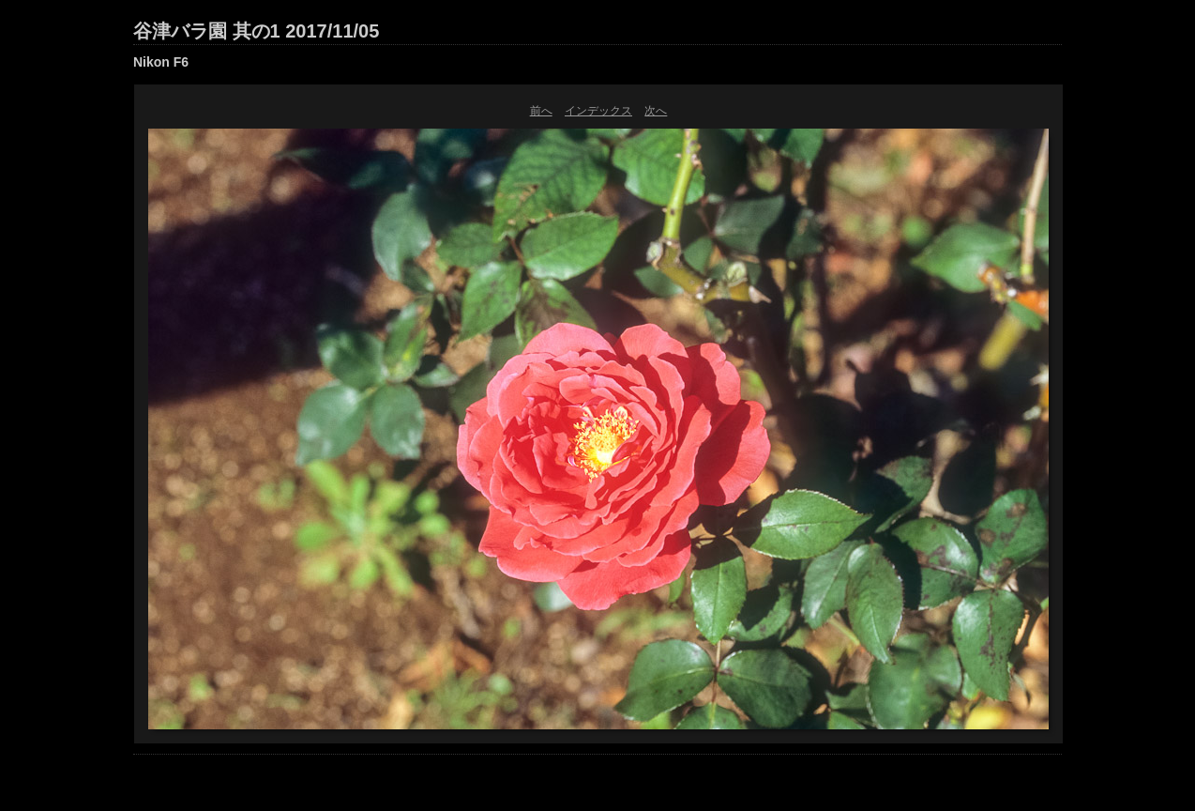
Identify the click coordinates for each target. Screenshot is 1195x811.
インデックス (598, 110)
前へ (541, 110)
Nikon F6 (161, 61)
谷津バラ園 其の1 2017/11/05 (256, 31)
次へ (655, 110)
